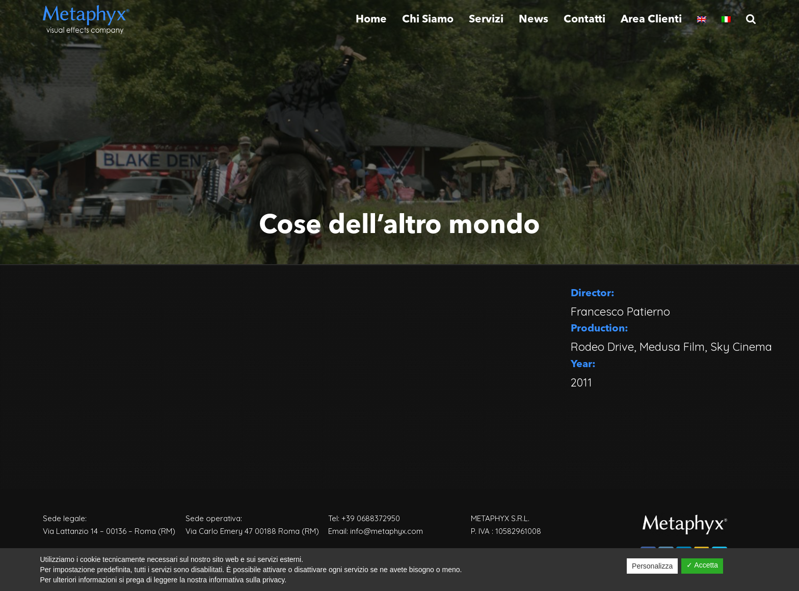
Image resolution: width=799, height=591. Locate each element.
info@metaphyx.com (386, 531)
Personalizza (652, 566)
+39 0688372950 (370, 518)
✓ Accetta (702, 565)
